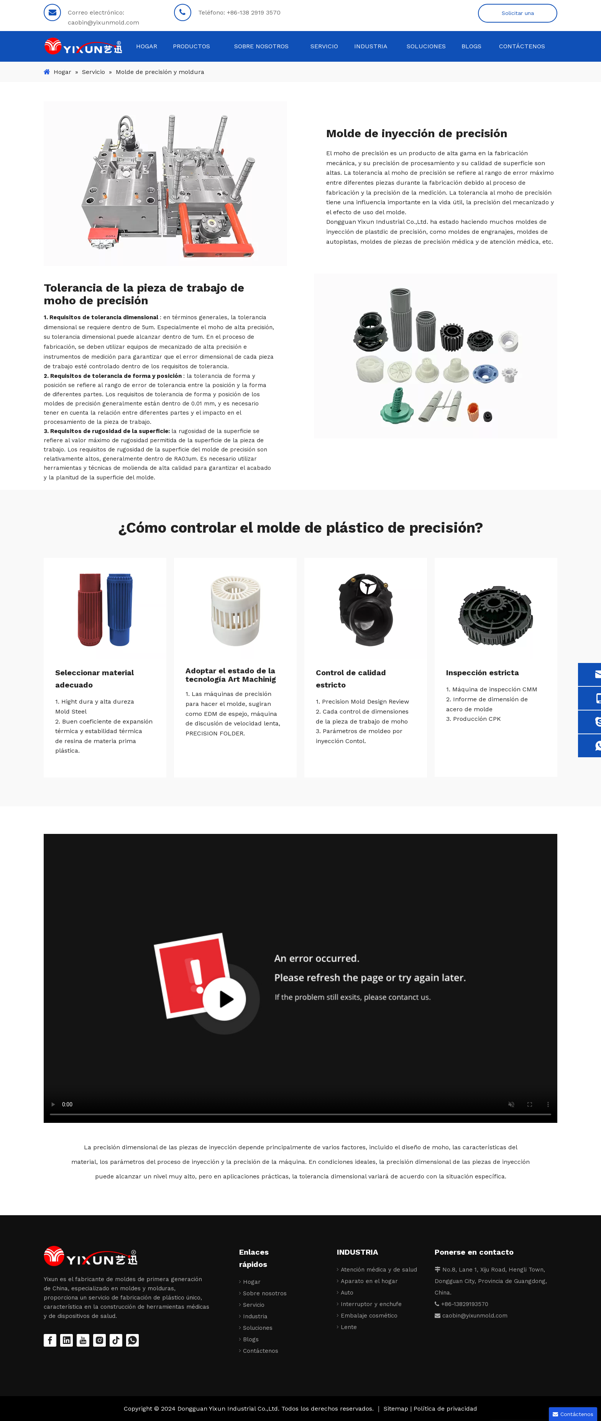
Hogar (252, 1281)
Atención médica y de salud (379, 1269)
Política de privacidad (445, 1408)
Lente (349, 1327)
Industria (255, 1316)
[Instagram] (99, 1340)
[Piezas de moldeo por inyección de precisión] (435, 356)
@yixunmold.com (484, 1315)
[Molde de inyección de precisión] (165, 183)
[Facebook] (50, 1340)
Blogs (251, 1339)
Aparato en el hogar (369, 1281)
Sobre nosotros (265, 1293)
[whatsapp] (132, 1340)
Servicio (253, 1304)
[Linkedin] (66, 1340)
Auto (347, 1292)
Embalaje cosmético (369, 1315)
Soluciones (258, 1327)
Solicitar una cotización (518, 16)
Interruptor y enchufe (371, 1304)
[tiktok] (116, 1340)
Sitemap (397, 1408)
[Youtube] (83, 1340)
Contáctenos (260, 1350)
